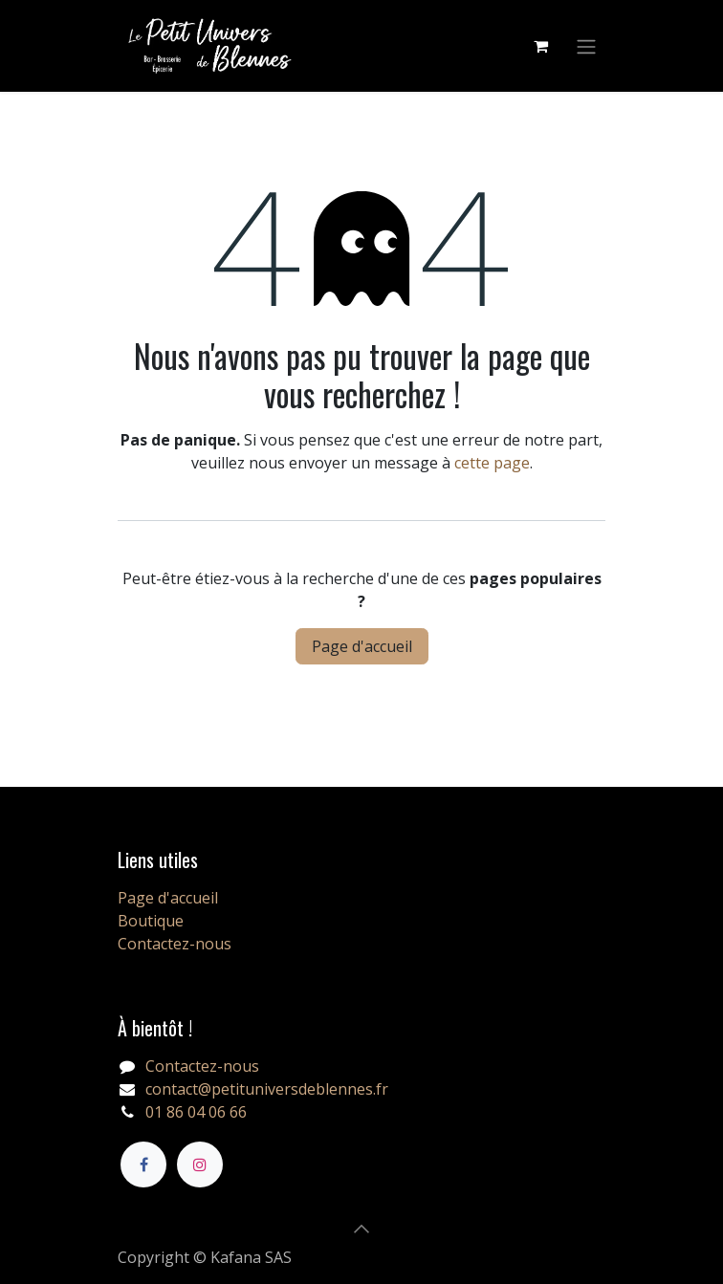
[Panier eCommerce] (540, 46)
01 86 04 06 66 (196, 1111)
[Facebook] (143, 1164)
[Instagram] (200, 1164)
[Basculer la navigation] (586, 46)
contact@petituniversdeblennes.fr (266, 1088)
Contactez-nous (174, 943)
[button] (361, 1228)
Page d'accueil (362, 646)
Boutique (151, 920)
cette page (492, 462)
